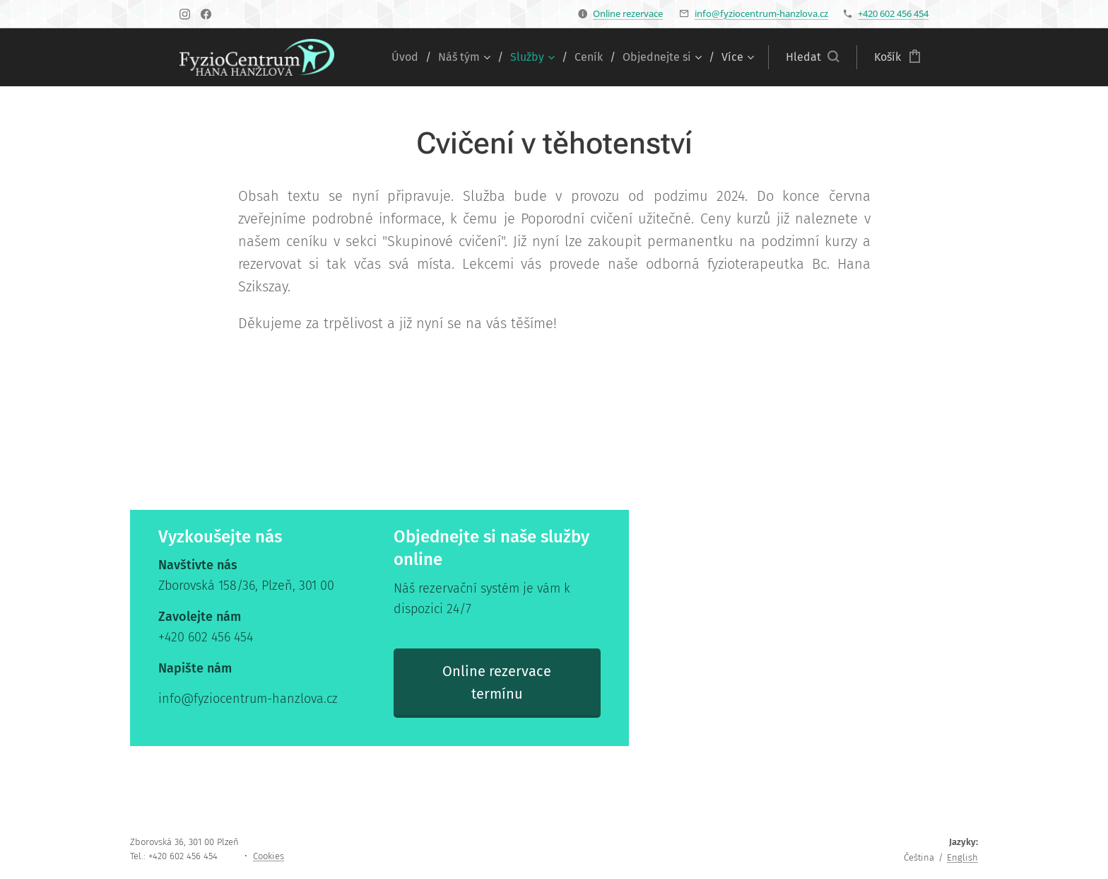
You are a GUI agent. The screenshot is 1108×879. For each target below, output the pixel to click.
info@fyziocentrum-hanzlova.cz (761, 13)
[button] (812, 57)
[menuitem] (409, 57)
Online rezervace (628, 13)
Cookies (268, 856)
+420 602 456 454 (893, 13)
